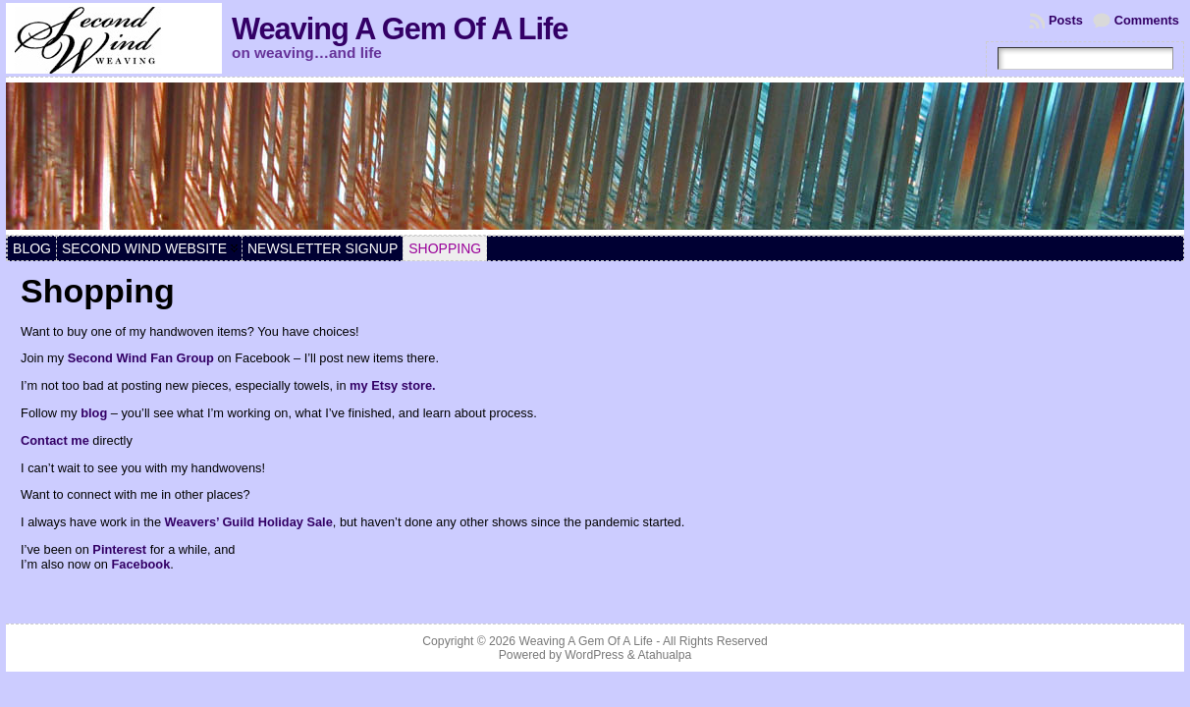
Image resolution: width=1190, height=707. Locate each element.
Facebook (141, 564)
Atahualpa (664, 655)
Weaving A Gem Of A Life (400, 29)
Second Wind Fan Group (141, 358)
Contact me (55, 440)
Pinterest (119, 549)
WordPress (594, 655)
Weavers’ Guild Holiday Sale (249, 522)
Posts (1066, 20)
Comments (1146, 20)
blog (94, 413)
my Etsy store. (393, 385)
